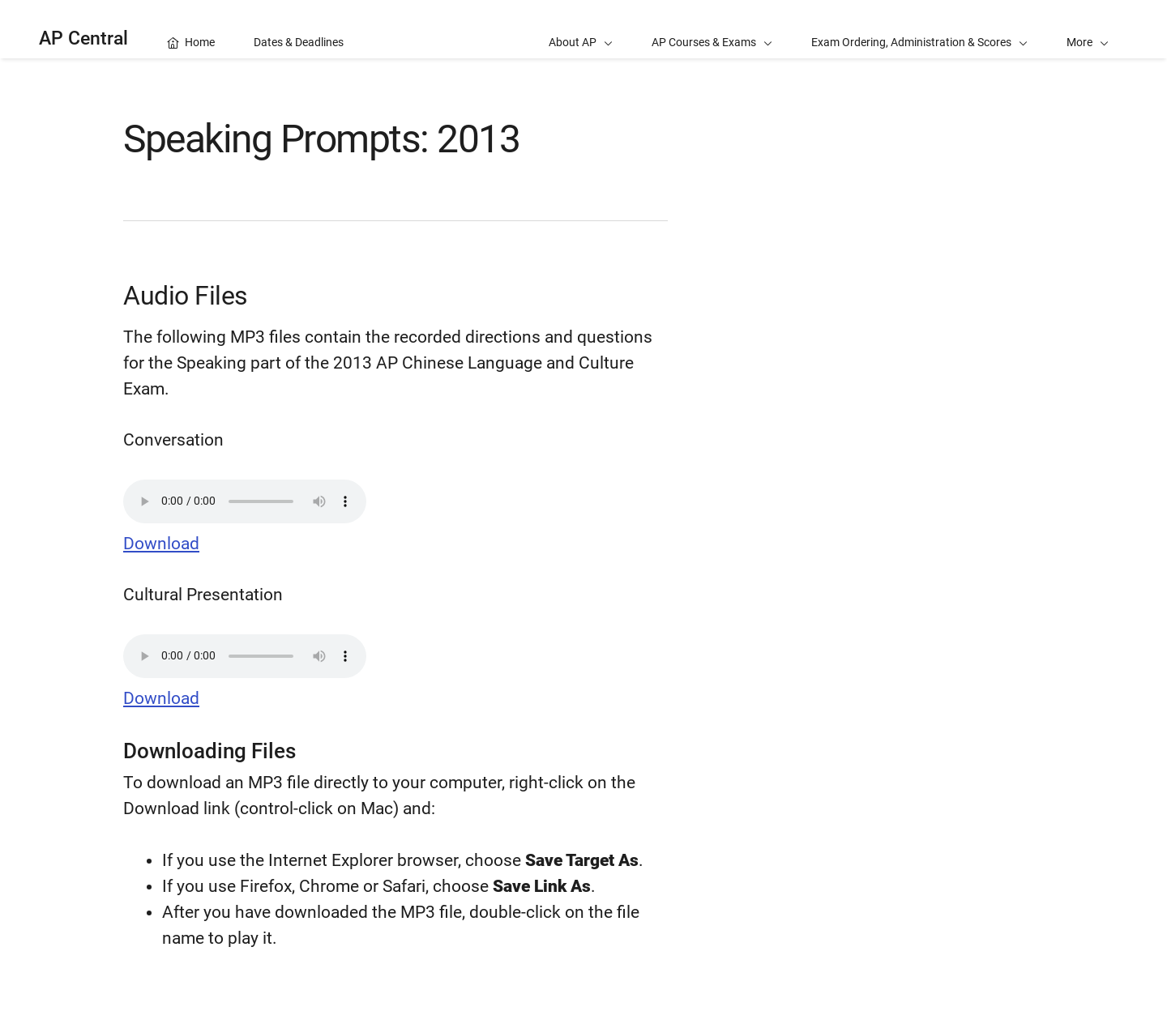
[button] (1087, 29)
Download (161, 543)
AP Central (83, 38)
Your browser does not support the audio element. (244, 501)
